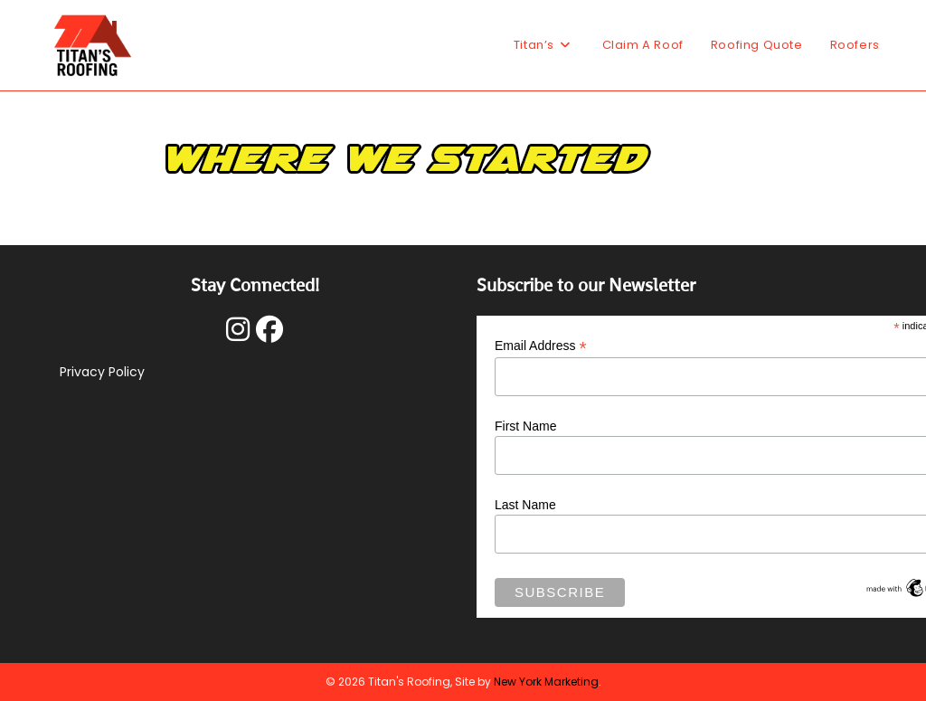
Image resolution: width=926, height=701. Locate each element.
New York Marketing (546, 681)
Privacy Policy (102, 372)
